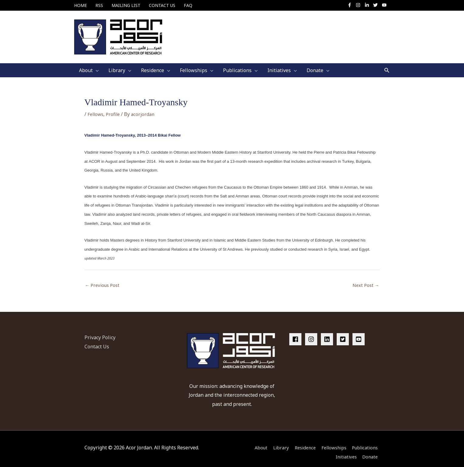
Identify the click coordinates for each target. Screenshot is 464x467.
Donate (371, 449)
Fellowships (331, 440)
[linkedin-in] (368, 4)
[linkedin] (328, 332)
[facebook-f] (351, 4)
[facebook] (296, 332)
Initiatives (345, 449)
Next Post (365, 278)
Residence (300, 440)
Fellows (96, 106)
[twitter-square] (344, 332)
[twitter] (377, 4)
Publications (365, 440)
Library (274, 440)
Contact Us (96, 339)
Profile (114, 106)
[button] (387, 63)
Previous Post (103, 278)
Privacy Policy (99, 330)
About (253, 440)
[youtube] (385, 4)
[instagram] (359, 4)
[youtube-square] (359, 332)
